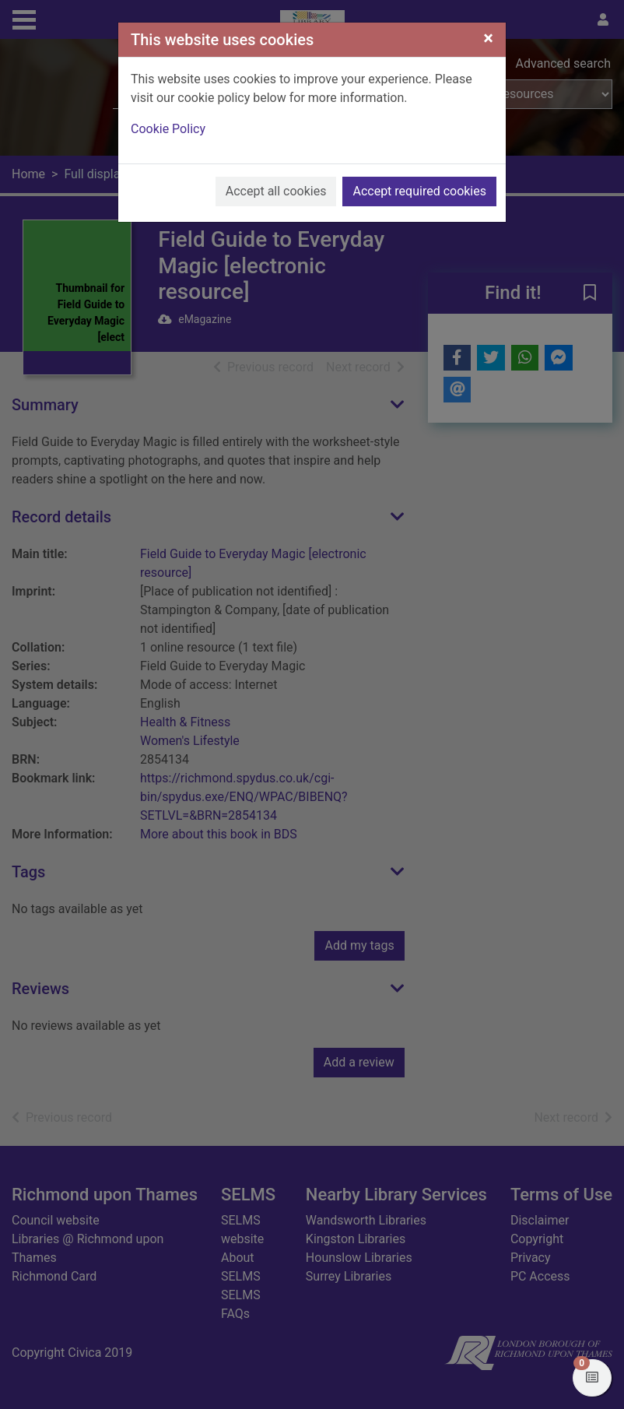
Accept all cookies (276, 191)
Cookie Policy (168, 128)
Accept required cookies (419, 191)
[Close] (488, 38)
